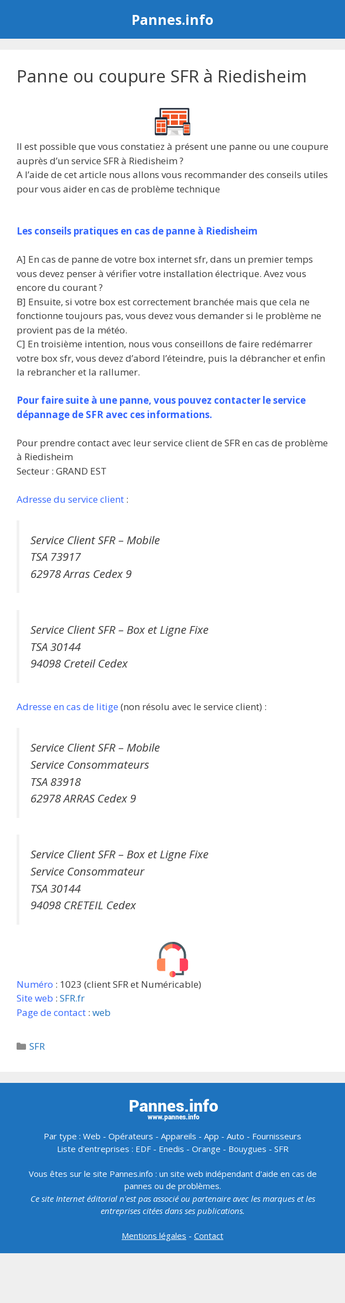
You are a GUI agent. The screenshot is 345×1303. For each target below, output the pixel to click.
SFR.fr (72, 998)
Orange (206, 1148)
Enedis (171, 1148)
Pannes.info (172, 19)
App (211, 1136)
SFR (37, 1046)
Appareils (178, 1136)
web (101, 1012)
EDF (143, 1148)
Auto (235, 1136)
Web (92, 1136)
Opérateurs (130, 1136)
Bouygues (247, 1148)
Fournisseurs (276, 1136)
